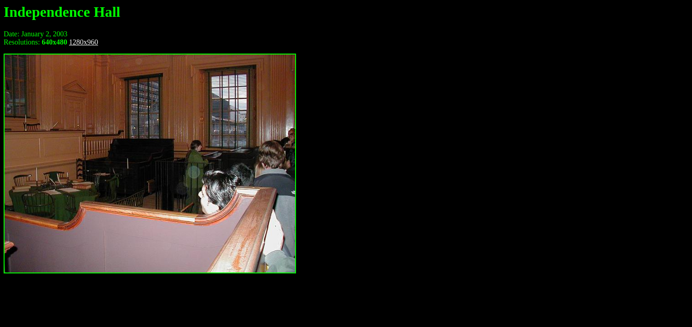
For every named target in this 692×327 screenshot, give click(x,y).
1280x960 (83, 42)
